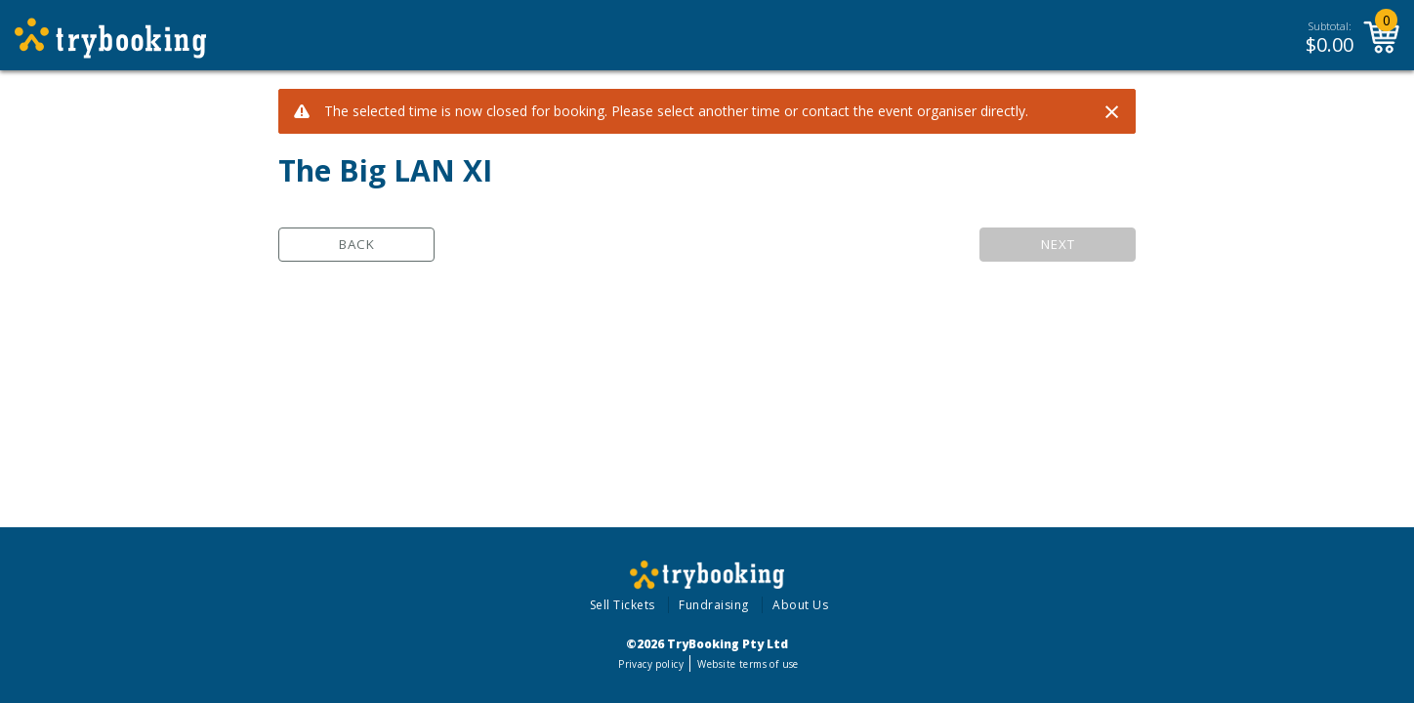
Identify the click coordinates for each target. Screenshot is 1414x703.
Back (357, 244)
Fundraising (714, 605)
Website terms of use (747, 664)
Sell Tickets (622, 605)
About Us (800, 605)
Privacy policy (651, 664)
